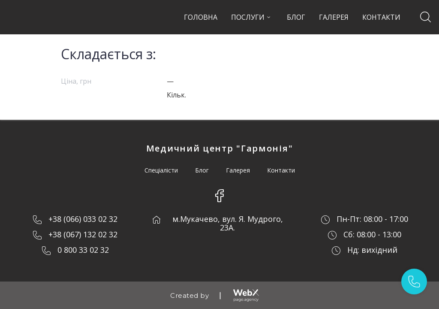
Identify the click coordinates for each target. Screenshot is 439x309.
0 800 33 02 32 (83, 249)
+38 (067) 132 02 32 (82, 234)
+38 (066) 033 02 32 (82, 219)
